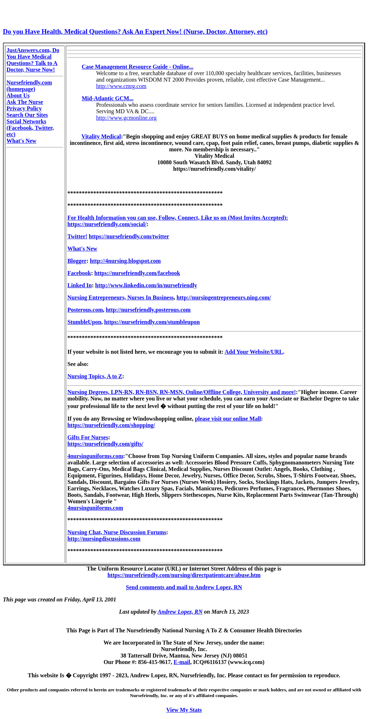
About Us (17, 95)
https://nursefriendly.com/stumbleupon (152, 322)
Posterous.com (85, 310)
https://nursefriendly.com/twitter (129, 236)
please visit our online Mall (228, 419)
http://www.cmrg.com (121, 86)
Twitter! (77, 236)
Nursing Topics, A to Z (94, 376)
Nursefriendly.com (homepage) (29, 85)
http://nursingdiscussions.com (103, 539)
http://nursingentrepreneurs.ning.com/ (223, 297)
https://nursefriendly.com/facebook (137, 273)
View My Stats (184, 710)
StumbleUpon (84, 322)
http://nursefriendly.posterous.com (148, 310)
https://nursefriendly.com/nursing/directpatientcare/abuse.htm (184, 575)
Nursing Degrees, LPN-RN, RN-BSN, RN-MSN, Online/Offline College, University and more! (181, 392)
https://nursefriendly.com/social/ (106, 224)
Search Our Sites (27, 115)
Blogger (76, 261)
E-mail (182, 662)
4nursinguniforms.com (95, 456)
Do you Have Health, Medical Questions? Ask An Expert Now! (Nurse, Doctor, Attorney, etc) (135, 31)
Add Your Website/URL (254, 352)
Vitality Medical (101, 136)
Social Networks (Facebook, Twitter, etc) (30, 127)
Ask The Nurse (24, 102)
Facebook (79, 273)
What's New (21, 141)
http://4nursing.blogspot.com (125, 261)
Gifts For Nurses (87, 437)
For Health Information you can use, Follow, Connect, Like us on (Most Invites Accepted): (177, 218)
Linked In (79, 285)
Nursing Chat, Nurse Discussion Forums (116, 532)
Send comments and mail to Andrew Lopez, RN (184, 587)
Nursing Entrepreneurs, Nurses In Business (120, 297)
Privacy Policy (24, 108)
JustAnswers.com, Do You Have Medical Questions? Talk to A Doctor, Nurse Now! (32, 60)
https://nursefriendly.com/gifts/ (105, 444)
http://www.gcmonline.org (126, 118)
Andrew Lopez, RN (180, 612)
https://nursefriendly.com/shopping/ (111, 425)
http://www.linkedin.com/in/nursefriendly (146, 285)
